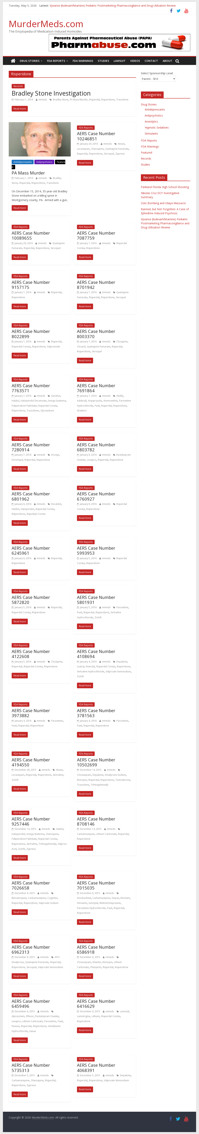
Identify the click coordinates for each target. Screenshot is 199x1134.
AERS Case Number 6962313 (31, 949)
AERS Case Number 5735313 (31, 1067)
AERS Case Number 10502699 (96, 762)
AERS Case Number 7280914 (31, 447)
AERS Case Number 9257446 (31, 821)
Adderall (81, 400)
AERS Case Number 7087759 (96, 235)
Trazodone (122, 99)
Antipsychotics (44, 162)
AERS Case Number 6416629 (96, 1003)
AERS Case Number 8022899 (31, 333)
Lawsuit (120, 61)
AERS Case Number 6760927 (96, 496)
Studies (103, 61)
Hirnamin (82, 903)
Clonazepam (84, 774)
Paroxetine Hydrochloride (91, 908)
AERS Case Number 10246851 (96, 135)
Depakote (121, 661)
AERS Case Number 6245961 (31, 550)
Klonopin (82, 780)
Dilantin (97, 962)
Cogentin (52, 898)
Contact (151, 61)
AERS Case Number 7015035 (96, 885)
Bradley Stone (60, 99)
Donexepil (17, 459)
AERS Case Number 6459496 (31, 1003)
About (167, 61)
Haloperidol (27, 509)
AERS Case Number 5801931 (96, 599)
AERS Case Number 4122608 (31, 653)
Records (18, 86)
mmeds (42, 99)
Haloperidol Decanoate (34, 400)
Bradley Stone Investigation (51, 93)
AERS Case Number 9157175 (31, 284)
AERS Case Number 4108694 (96, 653)
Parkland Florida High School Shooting (165, 187)
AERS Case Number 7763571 (31, 388)
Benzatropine (19, 898)
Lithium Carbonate (106, 834)
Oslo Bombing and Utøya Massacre (163, 203)
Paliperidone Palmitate (24, 405)
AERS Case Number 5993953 (96, 550)
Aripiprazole (95, 400)
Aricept (55, 454)
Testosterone (122, 780)
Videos (135, 61)
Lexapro (91, 459)
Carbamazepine (86, 834)
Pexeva (15, 1026)
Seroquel (109, 153)
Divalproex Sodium (115, 774)
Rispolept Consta (36, 514)
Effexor (30, 1016)
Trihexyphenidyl (99, 784)
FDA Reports (56, 61)
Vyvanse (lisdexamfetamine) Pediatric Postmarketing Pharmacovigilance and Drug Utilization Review (113, 5)
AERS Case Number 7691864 (96, 388)
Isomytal (93, 903)
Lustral (80, 666)
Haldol (15, 400)
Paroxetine (122, 607)
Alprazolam (18, 1016)
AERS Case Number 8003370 (96, 333)
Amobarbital (84, 898)
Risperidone (108, 99)
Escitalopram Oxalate (47, 1016)
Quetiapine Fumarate (117, 148)
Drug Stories (29, 61)
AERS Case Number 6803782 (96, 447)
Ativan (121, 143)
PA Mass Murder (79, 99)
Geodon (55, 395)
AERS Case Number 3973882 (31, 712)
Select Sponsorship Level (157, 73)
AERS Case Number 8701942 (96, 284)
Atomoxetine (110, 400)
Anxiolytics (151, 121)
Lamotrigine (83, 1016)
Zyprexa (120, 153)
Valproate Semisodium (118, 671)
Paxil (97, 405)
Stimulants (151, 133)
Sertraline (58, 774)
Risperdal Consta (21, 346)
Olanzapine (97, 148)
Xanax (32, 1031)
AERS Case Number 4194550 (31, 762)
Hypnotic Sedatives (157, 127)
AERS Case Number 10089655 (31, 235)
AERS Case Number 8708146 (96, 821)
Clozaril (81, 346)
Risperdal (94, 99)
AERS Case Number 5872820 (31, 599)
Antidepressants (23, 162)
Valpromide (53, 346)
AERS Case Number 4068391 (96, 1067)
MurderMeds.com (46, 24)
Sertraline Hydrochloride (90, 671)
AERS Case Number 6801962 (31, 496)
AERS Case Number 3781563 (96, 712)
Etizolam (125, 898)
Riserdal (90, 666)
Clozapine (121, 341)
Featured (146, 152)
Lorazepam (83, 148)
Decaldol (56, 504)
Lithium (96, 1016)
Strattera (81, 410)
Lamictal (124, 1011)
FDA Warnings (83, 61)
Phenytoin (95, 967)
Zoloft (98, 617)
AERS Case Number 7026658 (31, 885)
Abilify (119, 395)
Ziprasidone (47, 410)
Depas (115, 898)
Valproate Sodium (48, 903)
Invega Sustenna (57, 400)
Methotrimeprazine (110, 903)
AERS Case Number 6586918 (96, 949)
